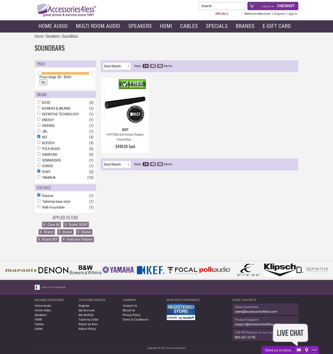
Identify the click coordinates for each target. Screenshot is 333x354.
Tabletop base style (65, 201)
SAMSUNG (65, 154)
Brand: (47, 232)
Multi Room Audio (98, 26)
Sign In (293, 13)
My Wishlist (86, 315)
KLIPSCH (65, 143)
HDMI (166, 26)
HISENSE (65, 125)
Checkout (286, 6)
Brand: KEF (48, 239)
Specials (217, 26)
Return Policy (87, 328)
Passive (65, 195)
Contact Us (130, 305)
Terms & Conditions (135, 319)
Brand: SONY (76, 224)
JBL (65, 131)
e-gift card (276, 26)
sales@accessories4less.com (256, 311)
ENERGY (65, 120)
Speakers (140, 26)
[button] (242, 6)
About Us (129, 310)
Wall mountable (65, 207)
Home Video (43, 310)
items (266, 6)
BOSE (65, 102)
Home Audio (53, 26)
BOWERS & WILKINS (65, 108)
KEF (65, 137)
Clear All (51, 224)
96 (160, 66)
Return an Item (88, 324)
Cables (189, 26)
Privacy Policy (131, 315)
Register (279, 13)
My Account (87, 310)
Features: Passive (78, 239)
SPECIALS (221, 13)
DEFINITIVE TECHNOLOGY (65, 114)
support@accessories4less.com (258, 324)
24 (146, 66)
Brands (245, 26)
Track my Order (88, 319)
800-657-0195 (245, 337)
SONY (65, 172)
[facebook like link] (37, 287)
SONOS (65, 166)
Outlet (39, 328)
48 (153, 66)
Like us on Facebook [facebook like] (53, 287)
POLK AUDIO (65, 148)
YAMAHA (65, 177)
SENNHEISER (65, 160)
